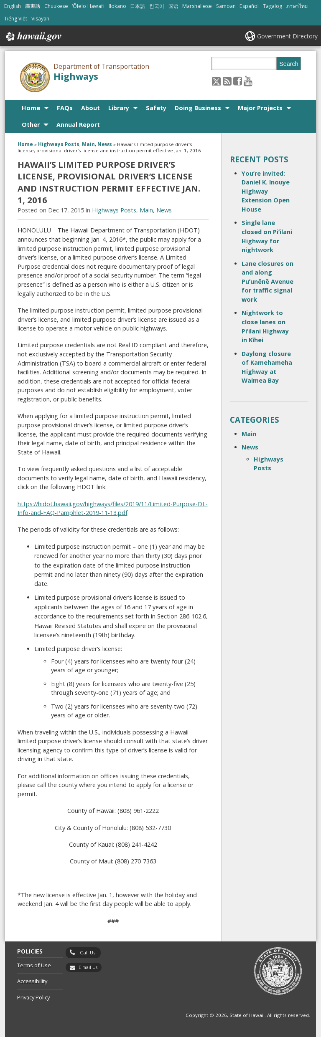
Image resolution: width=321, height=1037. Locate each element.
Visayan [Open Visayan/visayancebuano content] (40, 18)
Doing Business (198, 108)
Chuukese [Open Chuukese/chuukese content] (56, 6)
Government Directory (287, 36)
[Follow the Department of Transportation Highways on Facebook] (237, 81)
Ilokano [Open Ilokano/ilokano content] (117, 6)
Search (288, 64)
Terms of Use (34, 965)
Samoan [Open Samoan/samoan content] (226, 6)
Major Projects (260, 108)
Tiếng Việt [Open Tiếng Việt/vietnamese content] (15, 18)
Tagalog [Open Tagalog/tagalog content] (272, 6)
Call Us (88, 952)
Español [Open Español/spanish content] (249, 6)
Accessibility (32, 981)
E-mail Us (88, 967)
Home (31, 108)
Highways (76, 76)
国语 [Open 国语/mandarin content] (173, 6)
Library (118, 108)
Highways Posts (58, 144)
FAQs (65, 108)
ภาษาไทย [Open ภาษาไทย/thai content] (297, 6)
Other (31, 125)
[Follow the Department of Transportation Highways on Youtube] (248, 81)
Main (88, 144)
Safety (156, 108)
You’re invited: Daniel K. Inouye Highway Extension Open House (266, 191)
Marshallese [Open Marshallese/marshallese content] (197, 6)
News (104, 144)
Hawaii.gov (33, 36)
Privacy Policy (33, 997)
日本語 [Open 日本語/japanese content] (137, 6)
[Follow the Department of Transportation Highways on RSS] (227, 81)
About (90, 108)
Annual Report (78, 125)
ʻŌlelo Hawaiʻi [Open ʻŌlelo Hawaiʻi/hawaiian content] (88, 6)
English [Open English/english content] (12, 6)
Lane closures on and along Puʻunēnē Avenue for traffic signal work (267, 281)
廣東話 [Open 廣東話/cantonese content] (32, 6)
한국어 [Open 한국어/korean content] (156, 6)
